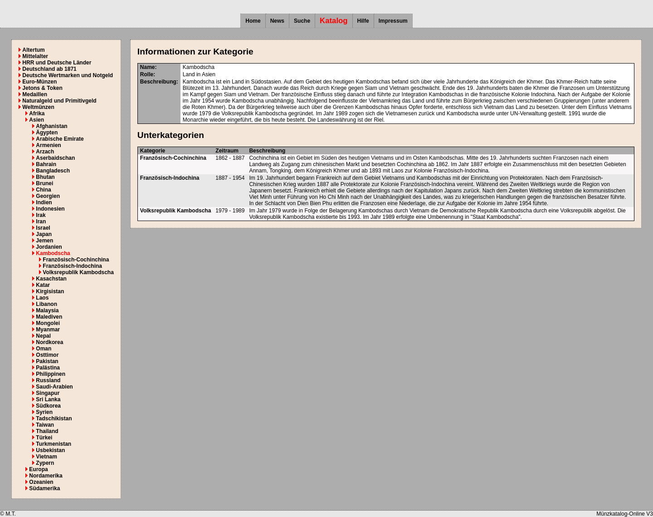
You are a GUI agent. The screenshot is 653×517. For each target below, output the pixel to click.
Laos (42, 298)
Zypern (45, 463)
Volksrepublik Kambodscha (78, 272)
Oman (43, 348)
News (277, 21)
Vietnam (46, 456)
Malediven (49, 317)
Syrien (44, 412)
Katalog (334, 20)
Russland (48, 380)
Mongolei (48, 323)
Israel (43, 228)
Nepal (43, 336)
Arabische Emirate (59, 139)
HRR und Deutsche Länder (56, 62)
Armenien (48, 145)
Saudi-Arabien (54, 387)
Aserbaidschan (55, 158)
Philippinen (50, 374)
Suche (302, 21)
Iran (41, 221)
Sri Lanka (48, 399)
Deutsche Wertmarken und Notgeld (67, 75)
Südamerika (44, 488)
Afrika (36, 113)
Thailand (47, 431)
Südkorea (48, 406)
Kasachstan (51, 279)
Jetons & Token (42, 88)
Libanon (46, 304)
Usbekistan (50, 450)
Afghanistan (51, 126)
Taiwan (45, 425)
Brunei (44, 183)
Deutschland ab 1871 (49, 69)
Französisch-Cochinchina (76, 259)
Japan (44, 234)
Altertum (33, 50)
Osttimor (47, 355)
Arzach (45, 151)
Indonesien (50, 209)
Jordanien (49, 247)
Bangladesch (53, 170)
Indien (44, 202)
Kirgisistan (50, 291)
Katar (43, 285)
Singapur (47, 393)
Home (252, 21)
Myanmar (48, 329)
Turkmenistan (53, 444)
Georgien (48, 196)
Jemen (44, 240)
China (43, 190)
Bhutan (45, 177)
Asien (36, 120)
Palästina (48, 367)
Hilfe (363, 21)
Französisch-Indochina (72, 266)
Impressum (393, 21)
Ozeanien (41, 482)
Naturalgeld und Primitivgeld (59, 101)
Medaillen (34, 94)
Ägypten (47, 132)
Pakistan (47, 361)
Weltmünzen (38, 107)
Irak (40, 215)
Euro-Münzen (39, 82)
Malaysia (47, 310)
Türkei (44, 437)
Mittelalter (35, 56)
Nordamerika (45, 476)
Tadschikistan (54, 418)
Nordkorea (49, 342)
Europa (38, 469)
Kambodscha (53, 253)
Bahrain (46, 164)
